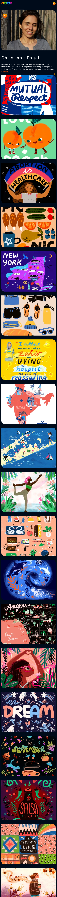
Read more (5, 72)
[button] (50, 3)
